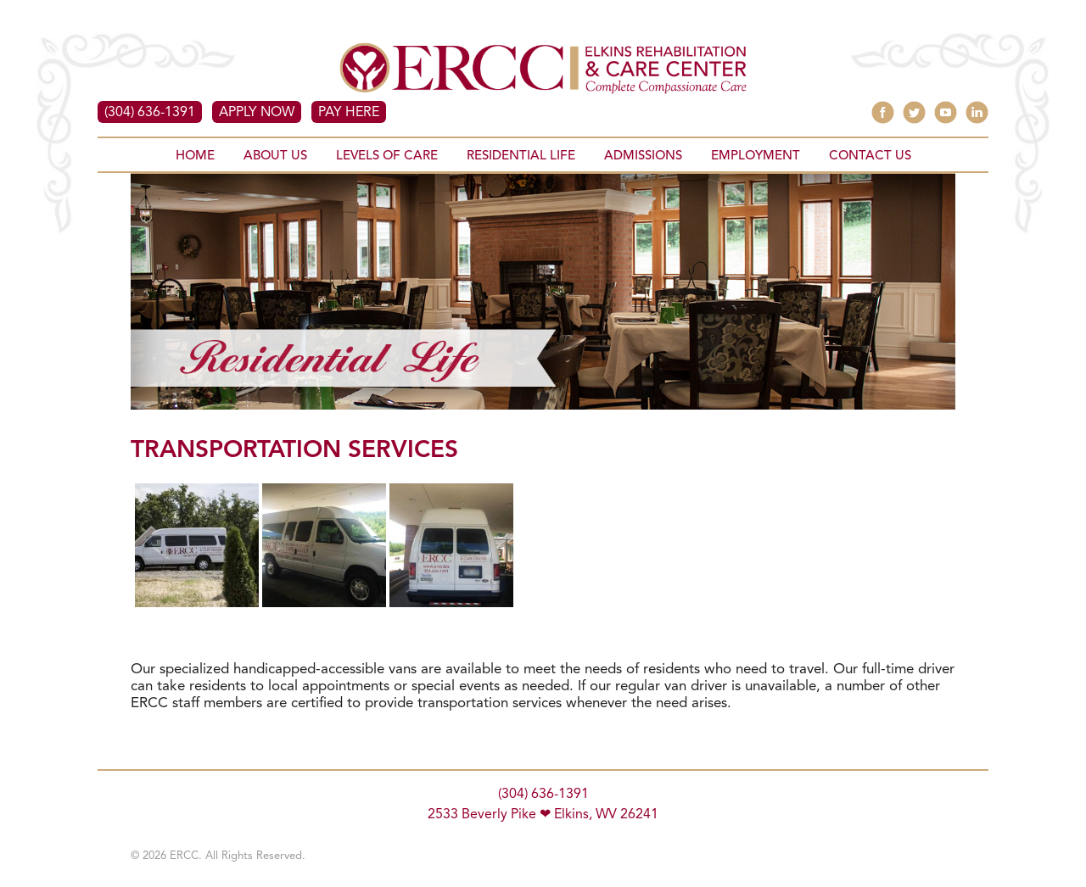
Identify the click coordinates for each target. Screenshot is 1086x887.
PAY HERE (348, 113)
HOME (195, 156)
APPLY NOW (256, 113)
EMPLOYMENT (755, 156)
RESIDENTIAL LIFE (521, 156)
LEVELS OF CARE (387, 156)
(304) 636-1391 (149, 113)
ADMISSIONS (643, 156)
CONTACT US (870, 156)
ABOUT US (275, 156)
